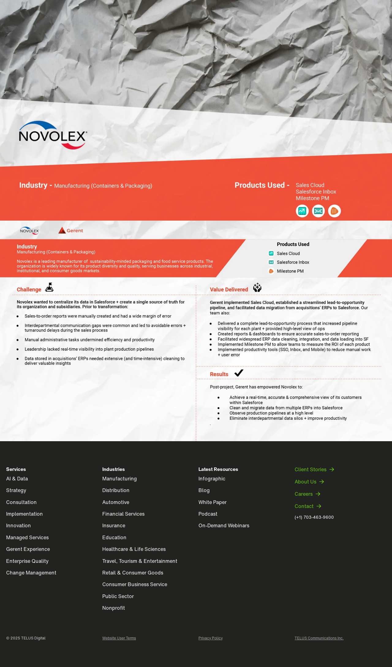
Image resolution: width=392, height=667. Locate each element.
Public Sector (118, 596)
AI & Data (17, 478)
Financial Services (123, 513)
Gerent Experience (28, 549)
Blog (204, 490)
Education (114, 537)
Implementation (24, 513)
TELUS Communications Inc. (319, 638)
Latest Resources (218, 469)
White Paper (212, 502)
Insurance (113, 525)
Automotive (115, 502)
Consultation (21, 502)
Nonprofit (113, 607)
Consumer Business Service (134, 584)
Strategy (16, 490)
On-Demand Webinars (223, 525)
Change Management (31, 572)
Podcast (207, 513)
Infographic (211, 478)
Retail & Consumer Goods (132, 572)
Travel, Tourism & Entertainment (139, 561)
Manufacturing (119, 478)
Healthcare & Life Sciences (134, 549)
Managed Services (27, 537)
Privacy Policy (210, 638)
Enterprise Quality (27, 561)
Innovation (18, 525)
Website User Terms (119, 638)
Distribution (116, 490)
